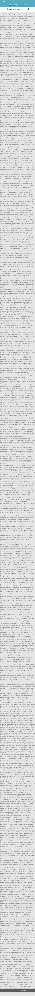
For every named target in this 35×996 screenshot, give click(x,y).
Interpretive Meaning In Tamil (24, 982)
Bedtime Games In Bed (6, 982)
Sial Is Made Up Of (5, 984)
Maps (21, 5)
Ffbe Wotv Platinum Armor (7, 986)
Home (9, 5)
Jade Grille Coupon (26, 986)
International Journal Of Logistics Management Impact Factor (17, 988)
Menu (4, 1)
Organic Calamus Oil (24, 984)
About (15, 5)
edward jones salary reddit (17, 9)
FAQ (26, 5)
